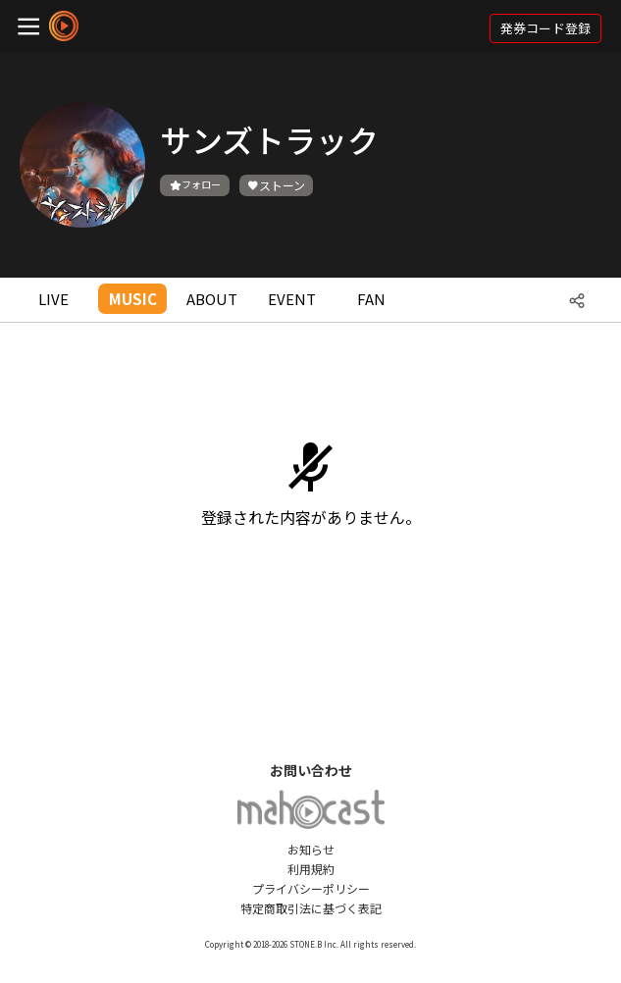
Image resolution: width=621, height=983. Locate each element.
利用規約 (311, 868)
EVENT (292, 298)
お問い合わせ (311, 770)
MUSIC (133, 298)
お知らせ (311, 849)
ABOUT (211, 298)
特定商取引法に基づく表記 (311, 908)
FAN (371, 298)
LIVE (53, 298)
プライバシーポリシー (311, 888)
